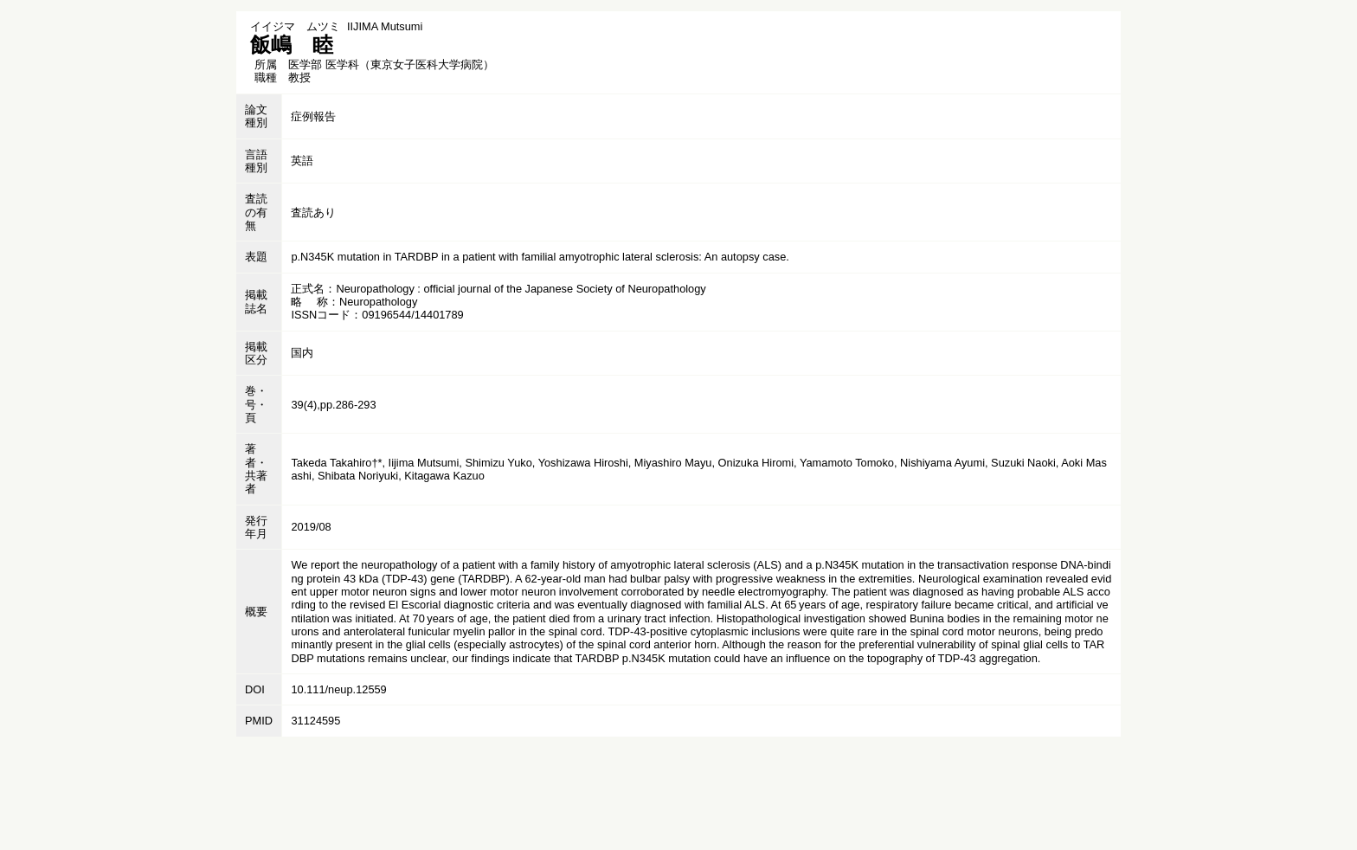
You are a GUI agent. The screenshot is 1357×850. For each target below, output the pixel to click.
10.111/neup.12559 (338, 689)
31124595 (315, 720)
